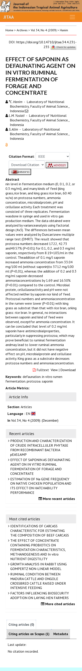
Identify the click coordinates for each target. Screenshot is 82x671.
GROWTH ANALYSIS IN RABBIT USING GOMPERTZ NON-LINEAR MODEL (38, 566)
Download (68, 370)
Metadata (60, 634)
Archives (22, 30)
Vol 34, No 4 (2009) (44, 30)
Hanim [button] (64, 30)
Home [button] (9, 30)
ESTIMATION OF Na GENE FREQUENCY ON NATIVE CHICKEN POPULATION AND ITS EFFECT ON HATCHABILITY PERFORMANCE (40, 486)
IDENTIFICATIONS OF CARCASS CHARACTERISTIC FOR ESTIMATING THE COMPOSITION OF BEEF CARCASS (39, 530)
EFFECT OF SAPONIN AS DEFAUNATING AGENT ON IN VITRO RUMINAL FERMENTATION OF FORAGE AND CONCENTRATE (39, 466)
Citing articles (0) (21, 624)
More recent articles (57, 498)
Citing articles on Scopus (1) (29, 634)
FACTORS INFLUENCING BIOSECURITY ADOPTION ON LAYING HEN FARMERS (39, 595)
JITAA (8, 17)
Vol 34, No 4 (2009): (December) (34, 420)
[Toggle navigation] (72, 17)
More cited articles (58, 604)
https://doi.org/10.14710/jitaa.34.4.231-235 (46, 44)
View (54, 370)
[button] (6, 144)
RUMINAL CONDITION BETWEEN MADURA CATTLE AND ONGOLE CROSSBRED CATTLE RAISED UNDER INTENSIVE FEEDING (37, 581)
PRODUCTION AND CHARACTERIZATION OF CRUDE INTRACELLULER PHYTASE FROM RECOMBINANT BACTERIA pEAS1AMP (40, 447)
